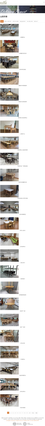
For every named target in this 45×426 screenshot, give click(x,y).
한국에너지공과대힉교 (22, 117)
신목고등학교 (22, 391)
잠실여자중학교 (23, 375)
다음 (33, 413)
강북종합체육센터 (22, 295)
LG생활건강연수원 (22, 53)
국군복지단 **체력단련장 (23, 166)
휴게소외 (36, 21)
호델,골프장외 (22, 21)
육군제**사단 (22, 311)
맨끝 (36, 413)
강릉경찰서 (22, 278)
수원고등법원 (22, 407)
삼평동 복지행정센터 (22, 85)
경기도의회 (22, 343)
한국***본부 (22, 327)
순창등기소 (22, 134)
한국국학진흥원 (23, 69)
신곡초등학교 (22, 246)
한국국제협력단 (23, 214)
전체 (2, 21)
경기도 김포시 (22, 230)
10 (29, 413)
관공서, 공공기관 (7, 21)
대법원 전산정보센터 (22, 101)
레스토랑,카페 (30, 21)
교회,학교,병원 (15, 21)
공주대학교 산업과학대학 (23, 150)
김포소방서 (22, 262)
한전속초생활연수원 (23, 182)
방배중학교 (22, 37)
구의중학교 (22, 359)
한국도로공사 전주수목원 (23, 198)
